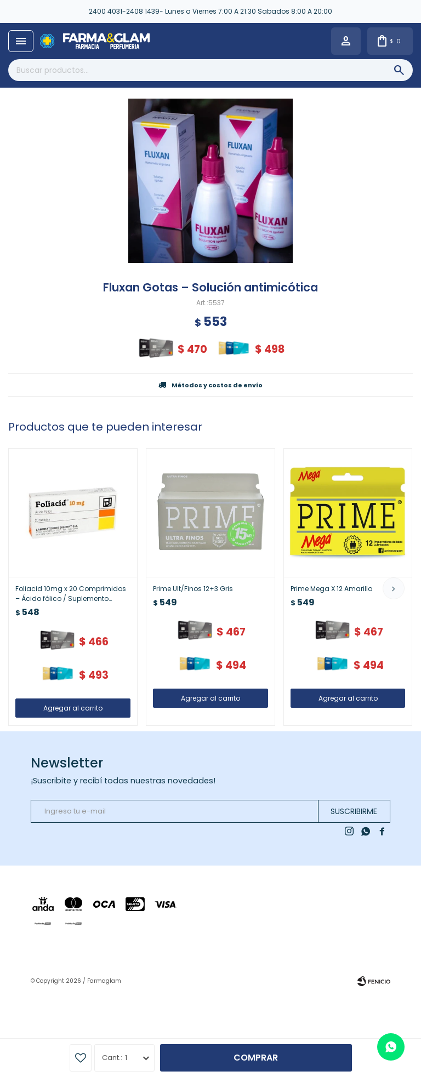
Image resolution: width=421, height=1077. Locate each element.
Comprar (256, 1057)
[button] (393, 588)
